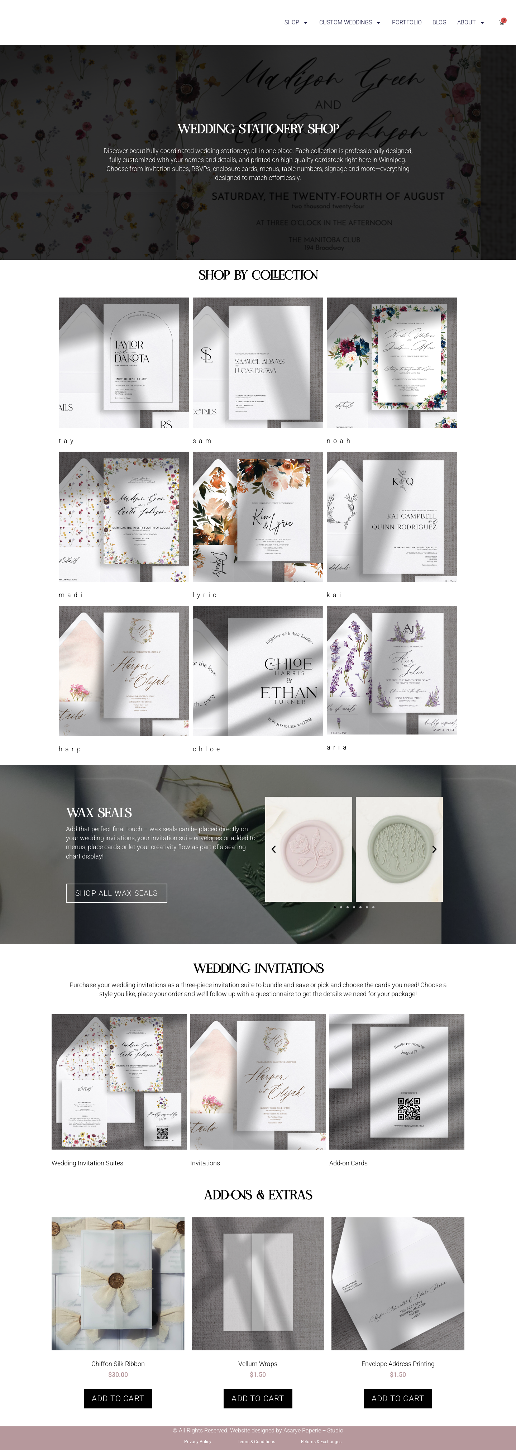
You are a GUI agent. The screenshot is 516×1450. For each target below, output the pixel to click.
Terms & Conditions (256, 1441)
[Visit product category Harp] (124, 681)
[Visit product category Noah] (392, 373)
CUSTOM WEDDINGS (350, 22)
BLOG (439, 22)
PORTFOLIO (407, 22)
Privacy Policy (197, 1441)
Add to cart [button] (118, 1398)
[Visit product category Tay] (124, 373)
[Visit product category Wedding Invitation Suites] (119, 1092)
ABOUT (471, 22)
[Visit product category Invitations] (257, 1092)
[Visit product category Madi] (124, 527)
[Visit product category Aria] (392, 680)
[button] (273, 849)
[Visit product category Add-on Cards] (396, 1092)
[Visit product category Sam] (258, 373)
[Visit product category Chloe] (258, 681)
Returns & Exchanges (321, 1441)
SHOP (297, 22)
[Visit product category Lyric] (258, 527)
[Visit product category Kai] (392, 527)
